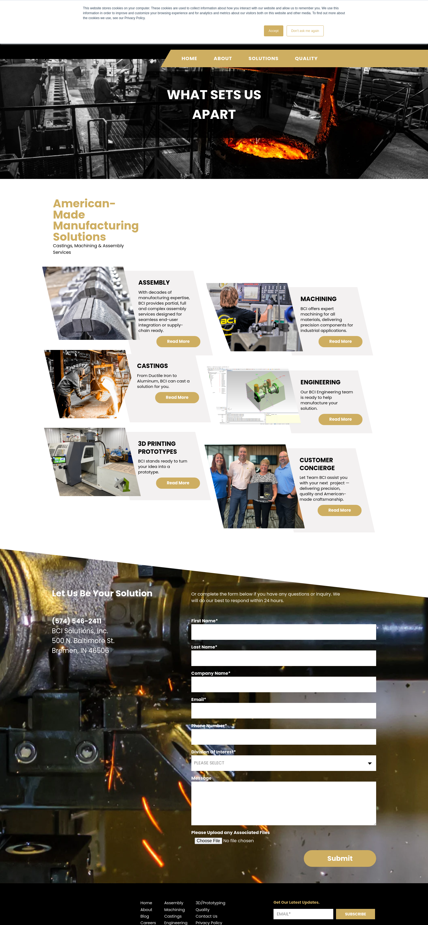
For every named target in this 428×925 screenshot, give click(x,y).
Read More (178, 364)
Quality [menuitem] (306, 52)
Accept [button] (274, 31)
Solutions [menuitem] (263, 52)
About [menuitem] (223, 52)
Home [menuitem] (189, 52)
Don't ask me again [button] (305, 31)
